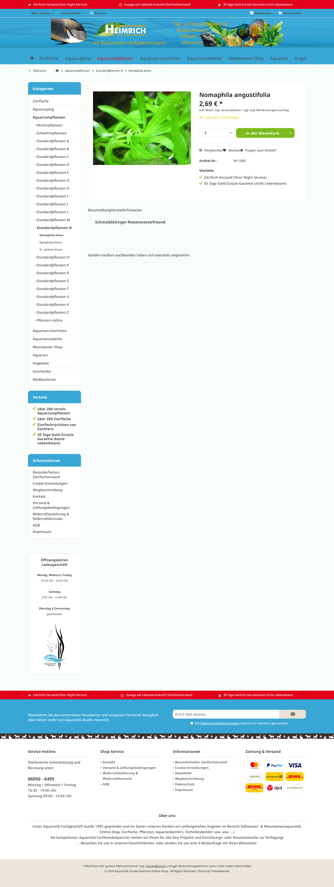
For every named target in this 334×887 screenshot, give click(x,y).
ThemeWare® (220, 871)
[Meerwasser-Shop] (246, 58)
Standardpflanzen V (52, 304)
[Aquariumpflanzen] (115, 58)
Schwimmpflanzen (51, 133)
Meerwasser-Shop (47, 347)
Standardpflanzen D (52, 164)
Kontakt (39, 496)
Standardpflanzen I (52, 196)
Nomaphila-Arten (51, 235)
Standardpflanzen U (52, 296)
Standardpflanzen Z (52, 312)
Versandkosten (156, 866)
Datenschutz (185, 784)
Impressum (42, 531)
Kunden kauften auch (105, 255)
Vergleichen (211, 150)
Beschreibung (99, 210)
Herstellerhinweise (126, 210)
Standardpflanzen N (54, 227)
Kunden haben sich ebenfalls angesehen (156, 255)
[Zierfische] (49, 58)
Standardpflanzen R (52, 273)
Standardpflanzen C (52, 156)
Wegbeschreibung (47, 489)
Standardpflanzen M (53, 219)
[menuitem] (290, 13)
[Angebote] (304, 58)
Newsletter (183, 773)
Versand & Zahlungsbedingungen (51, 505)
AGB (36, 525)
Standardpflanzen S (52, 280)
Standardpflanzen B (52, 148)
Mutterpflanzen (49, 125)
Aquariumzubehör (47, 338)
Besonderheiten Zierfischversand (46, 474)
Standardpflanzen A (52, 141)
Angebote (41, 363)
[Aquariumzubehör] (204, 58)
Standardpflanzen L (52, 212)
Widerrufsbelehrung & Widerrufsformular (51, 516)
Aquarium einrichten (50, 330)
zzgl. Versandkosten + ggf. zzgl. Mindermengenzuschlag (252, 110)
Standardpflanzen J (52, 204)
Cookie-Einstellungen (50, 483)
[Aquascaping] (78, 58)
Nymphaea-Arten (50, 242)
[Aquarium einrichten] (159, 58)
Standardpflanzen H (52, 188)
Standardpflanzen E (52, 172)
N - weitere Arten (50, 250)
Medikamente (44, 379)
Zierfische (41, 101)
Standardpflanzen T (52, 288)
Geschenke (42, 371)
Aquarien (40, 355)
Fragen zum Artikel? (258, 150)
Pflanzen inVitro (49, 320)
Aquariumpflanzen (49, 117)
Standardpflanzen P (52, 265)
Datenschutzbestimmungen (220, 723)
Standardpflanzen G (52, 180)
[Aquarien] (279, 58)
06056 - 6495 (41, 779)
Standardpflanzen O (53, 257)
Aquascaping (43, 109)
